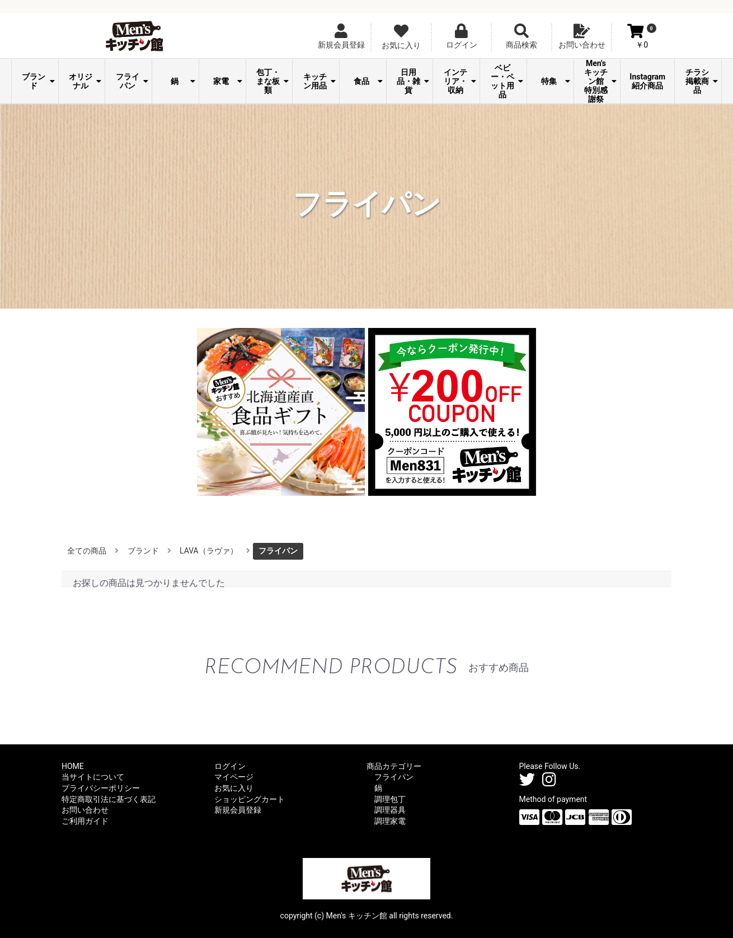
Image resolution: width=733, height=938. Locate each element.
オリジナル (85, 81)
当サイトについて (93, 776)
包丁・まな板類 (272, 81)
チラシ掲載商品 (701, 81)
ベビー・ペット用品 (507, 81)
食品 (368, 81)
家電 (227, 81)
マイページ (233, 776)
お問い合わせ (85, 809)
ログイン (230, 766)
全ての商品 (86, 550)
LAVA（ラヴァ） (209, 550)
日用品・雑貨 (413, 81)
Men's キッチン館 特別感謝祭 (600, 81)
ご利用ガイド (85, 821)
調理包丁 (390, 799)
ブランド (38, 81)
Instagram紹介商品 (647, 81)
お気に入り (233, 788)
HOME (73, 766)
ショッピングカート (249, 799)
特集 (555, 81)
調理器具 (390, 809)
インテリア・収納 (460, 81)
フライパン (132, 81)
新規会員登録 (237, 809)
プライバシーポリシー (101, 788)
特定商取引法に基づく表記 (109, 799)
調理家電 (390, 821)
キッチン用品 (319, 81)
